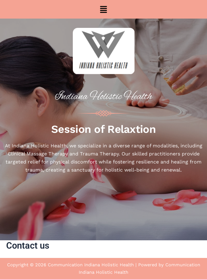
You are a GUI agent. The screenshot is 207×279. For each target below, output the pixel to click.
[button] (103, 9)
